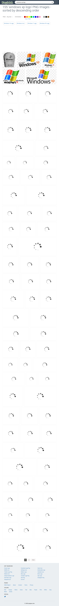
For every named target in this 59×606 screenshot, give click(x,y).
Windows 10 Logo (9, 23)
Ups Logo (40, 575)
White (45, 589)
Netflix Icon (6, 570)
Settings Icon (24, 570)
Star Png (23, 577)
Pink (41, 589)
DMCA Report (7, 585)
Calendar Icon (41, 572)
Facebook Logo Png (25, 568)
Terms (25, 585)
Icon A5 (22, 579)
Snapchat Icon (7, 579)
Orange (10, 589)
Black (5, 591)
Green (21, 589)
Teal (26, 589)
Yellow (15, 589)
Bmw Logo (40, 573)
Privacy (31, 585)
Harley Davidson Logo (9, 575)
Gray (50, 589)
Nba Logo (23, 573)
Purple (35, 589)
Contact (20, 585)
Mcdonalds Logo (41, 570)
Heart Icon (40, 568)
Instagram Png (41, 577)
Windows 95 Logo (44, 23)
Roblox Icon (7, 573)
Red (5, 589)
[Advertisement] (29, 39)
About (14, 585)
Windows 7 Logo (32, 23)
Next (33, 560)
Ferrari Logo (7, 568)
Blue (31, 589)
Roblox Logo (24, 572)
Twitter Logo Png (8, 572)
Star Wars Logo (7, 577)
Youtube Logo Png (25, 575)
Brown (10, 591)
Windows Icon (20, 23)
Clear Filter (28, 19)
